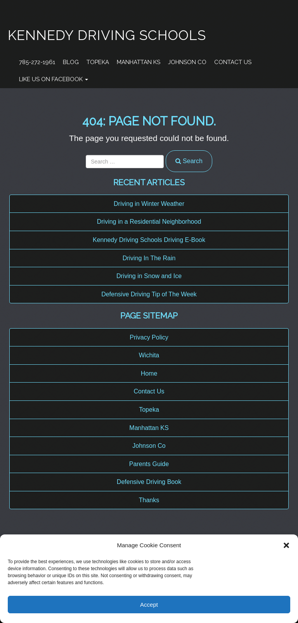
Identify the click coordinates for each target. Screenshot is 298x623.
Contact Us (232, 62)
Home (149, 373)
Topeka (98, 62)
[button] (286, 545)
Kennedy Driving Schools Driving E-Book (149, 240)
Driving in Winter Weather (149, 203)
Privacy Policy (149, 337)
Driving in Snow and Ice (149, 276)
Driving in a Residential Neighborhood (149, 221)
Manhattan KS (138, 62)
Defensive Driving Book (149, 482)
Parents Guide (149, 464)
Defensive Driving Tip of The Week (149, 294)
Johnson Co (187, 62)
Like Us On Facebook (53, 79)
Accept (149, 604)
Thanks (149, 500)
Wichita (149, 355)
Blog (71, 62)
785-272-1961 (37, 62)
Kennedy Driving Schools (107, 35)
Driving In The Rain (149, 258)
